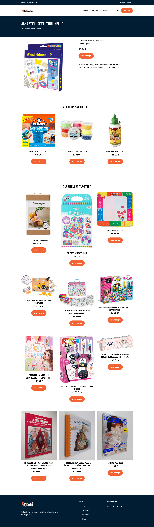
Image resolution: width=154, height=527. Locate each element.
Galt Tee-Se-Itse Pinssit (77, 253)
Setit (39, 29)
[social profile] (36, 3)
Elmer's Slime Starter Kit (39, 151)
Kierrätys (107, 11)
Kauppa (127, 11)
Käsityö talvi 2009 (115, 463)
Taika (85, 11)
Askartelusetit (29, 29)
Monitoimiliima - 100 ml (115, 151)
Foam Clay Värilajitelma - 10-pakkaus (77, 151)
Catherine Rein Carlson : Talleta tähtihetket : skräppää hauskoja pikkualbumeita (77, 466)
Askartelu (95, 11)
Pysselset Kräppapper (39, 240)
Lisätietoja (86, 56)
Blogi (117, 11)
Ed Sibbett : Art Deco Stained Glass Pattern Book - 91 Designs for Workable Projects (38, 466)
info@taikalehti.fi (125, 3)
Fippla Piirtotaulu (115, 230)
